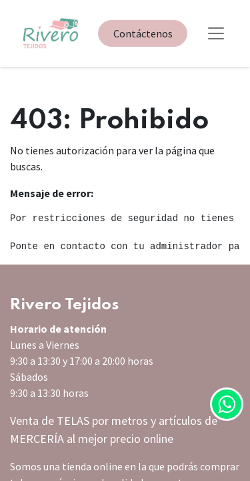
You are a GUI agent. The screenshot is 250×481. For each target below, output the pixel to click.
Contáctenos (143, 33)
